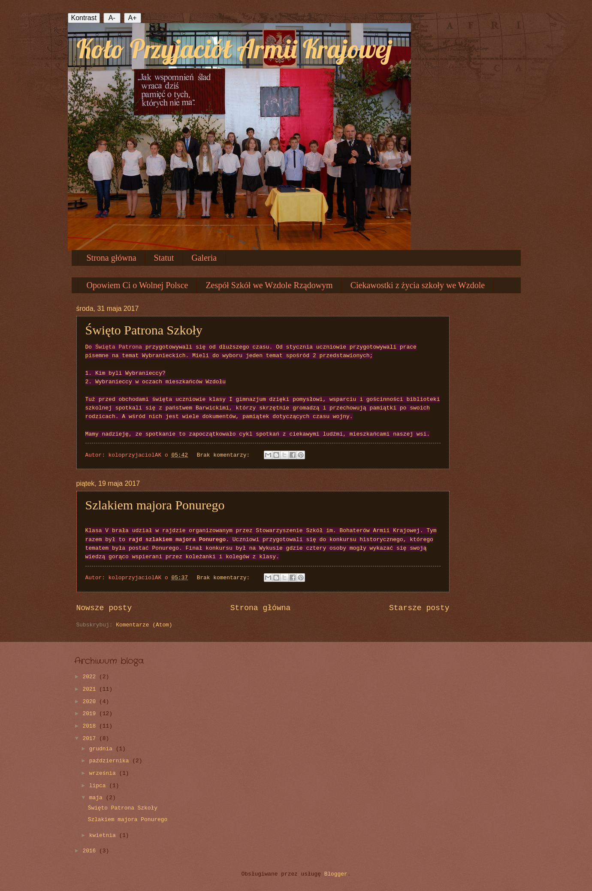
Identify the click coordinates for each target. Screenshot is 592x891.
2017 (90, 738)
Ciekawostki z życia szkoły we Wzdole (417, 285)
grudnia (102, 749)
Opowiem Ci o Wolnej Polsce (137, 285)
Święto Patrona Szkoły (143, 330)
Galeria (204, 257)
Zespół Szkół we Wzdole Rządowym (268, 285)
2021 (90, 689)
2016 (90, 851)
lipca (99, 786)
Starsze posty (419, 608)
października (110, 761)
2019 (90, 713)
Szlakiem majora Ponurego (155, 505)
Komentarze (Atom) (144, 625)
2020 (90, 701)
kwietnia (104, 835)
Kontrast (84, 17)
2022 (90, 677)
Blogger (335, 874)
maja (97, 798)
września (104, 773)
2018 (90, 726)
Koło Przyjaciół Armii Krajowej (234, 49)
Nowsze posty (104, 608)
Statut (164, 257)
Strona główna (111, 257)
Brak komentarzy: (225, 455)
